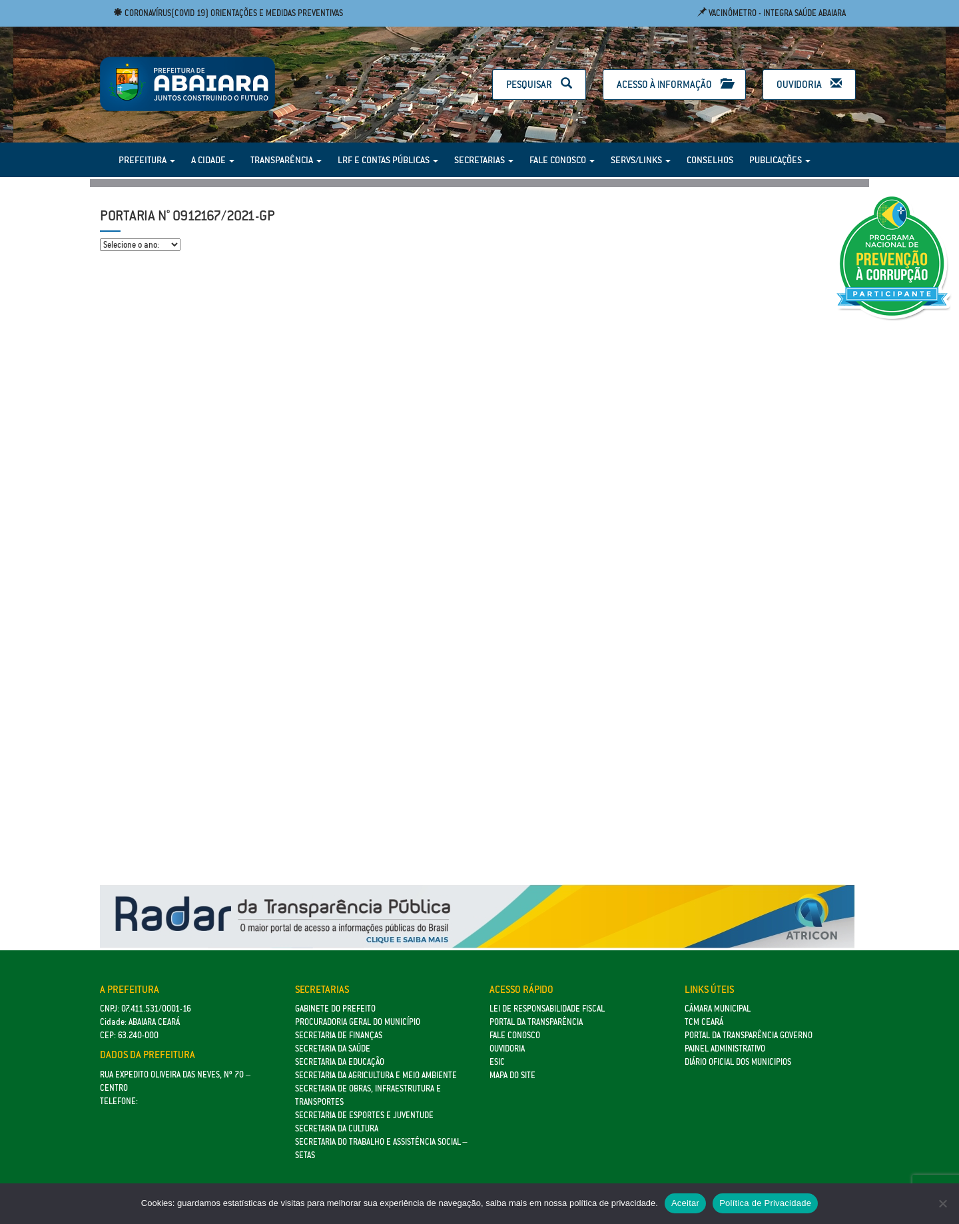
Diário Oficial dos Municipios (738, 1062)
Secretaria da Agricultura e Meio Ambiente (376, 1075)
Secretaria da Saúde (332, 1049)
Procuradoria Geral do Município (357, 1022)
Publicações (779, 160)
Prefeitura (147, 160)
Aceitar (685, 1203)
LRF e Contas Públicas (388, 160)
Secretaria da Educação (339, 1062)
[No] (942, 1203)
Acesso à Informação (674, 84)
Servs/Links (641, 160)
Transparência (286, 160)
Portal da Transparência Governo (748, 1035)
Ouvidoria (809, 84)
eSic (497, 1062)
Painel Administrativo (725, 1049)
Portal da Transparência (536, 1022)
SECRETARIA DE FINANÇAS (338, 1035)
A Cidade (212, 160)
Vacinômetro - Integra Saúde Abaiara (771, 13)
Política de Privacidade (765, 1203)
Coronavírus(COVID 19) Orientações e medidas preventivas (228, 13)
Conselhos (710, 160)
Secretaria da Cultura (336, 1128)
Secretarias (483, 160)
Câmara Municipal (718, 1009)
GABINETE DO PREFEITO (335, 1009)
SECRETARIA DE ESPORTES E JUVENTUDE (364, 1115)
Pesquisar (539, 84)
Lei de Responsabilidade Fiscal (547, 1009)
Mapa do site (512, 1075)
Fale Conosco (562, 160)
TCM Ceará (704, 1022)
